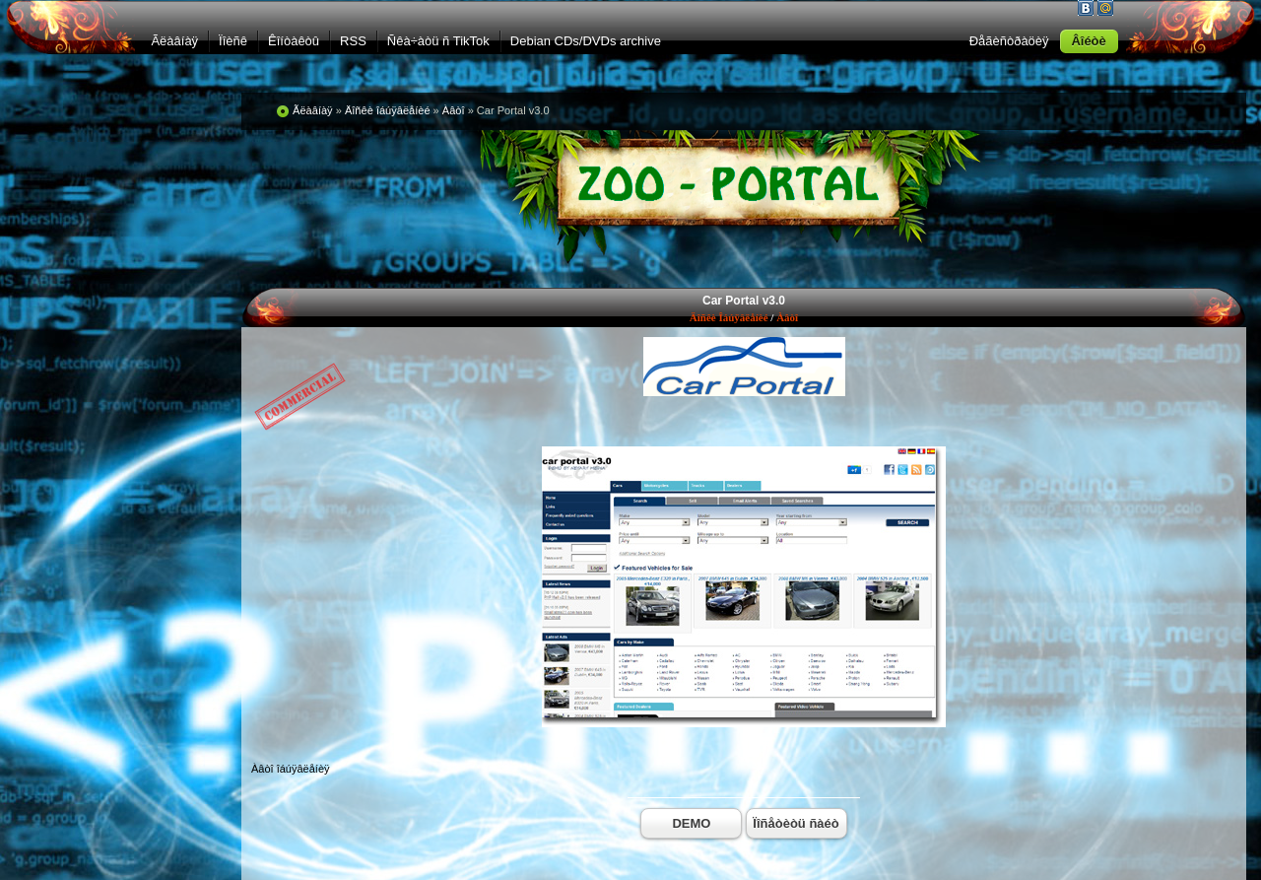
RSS (353, 41)
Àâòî (787, 317)
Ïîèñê (233, 41)
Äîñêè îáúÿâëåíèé (729, 317)
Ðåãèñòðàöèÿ (1009, 41)
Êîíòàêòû (293, 41)
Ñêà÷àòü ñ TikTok (438, 41)
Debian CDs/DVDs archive (585, 41)
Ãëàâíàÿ (174, 41)
